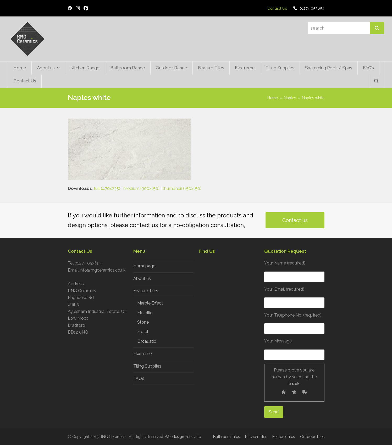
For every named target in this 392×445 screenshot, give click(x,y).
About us (142, 278)
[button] (376, 81)
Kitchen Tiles (256, 436)
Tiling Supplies (147, 366)
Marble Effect (150, 303)
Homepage (144, 265)
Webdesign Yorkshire (183, 436)
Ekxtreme (142, 353)
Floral (142, 331)
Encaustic (146, 341)
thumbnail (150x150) (182, 188)
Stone (143, 322)
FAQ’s (138, 378)
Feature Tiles (145, 290)
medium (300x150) (141, 188)
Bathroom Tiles (226, 436)
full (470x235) (107, 188)
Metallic (144, 312)
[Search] (377, 28)
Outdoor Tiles (312, 436)
